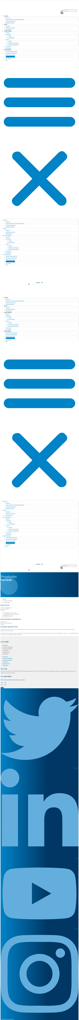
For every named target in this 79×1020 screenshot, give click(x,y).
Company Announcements (11, 51)
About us (8, 17)
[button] (39, 140)
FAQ (6, 60)
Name (2, 682)
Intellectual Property (10, 23)
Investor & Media (7, 49)
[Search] (61, 13)
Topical (7, 39)
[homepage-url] (6, 9)
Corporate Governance (11, 21)
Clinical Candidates (8, 31)
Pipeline (7, 32)
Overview (8, 26)
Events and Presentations (11, 53)
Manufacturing (9, 29)
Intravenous (8, 34)
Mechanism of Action (10, 28)
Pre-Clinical (8, 46)
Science (5, 24)
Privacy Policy (6, 652)
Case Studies (8, 48)
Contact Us (5, 650)
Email (2, 684)
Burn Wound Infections (13, 44)
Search (61, 10)
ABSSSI (10, 41)
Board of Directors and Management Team (15, 19)
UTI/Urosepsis (11, 37)
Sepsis (10, 36)
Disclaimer (5, 654)
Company (6, 16)
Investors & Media (7, 649)
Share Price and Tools (10, 55)
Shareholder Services (10, 56)
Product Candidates (8, 647)
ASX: (38, 282)
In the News (8, 58)
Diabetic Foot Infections (14, 43)
